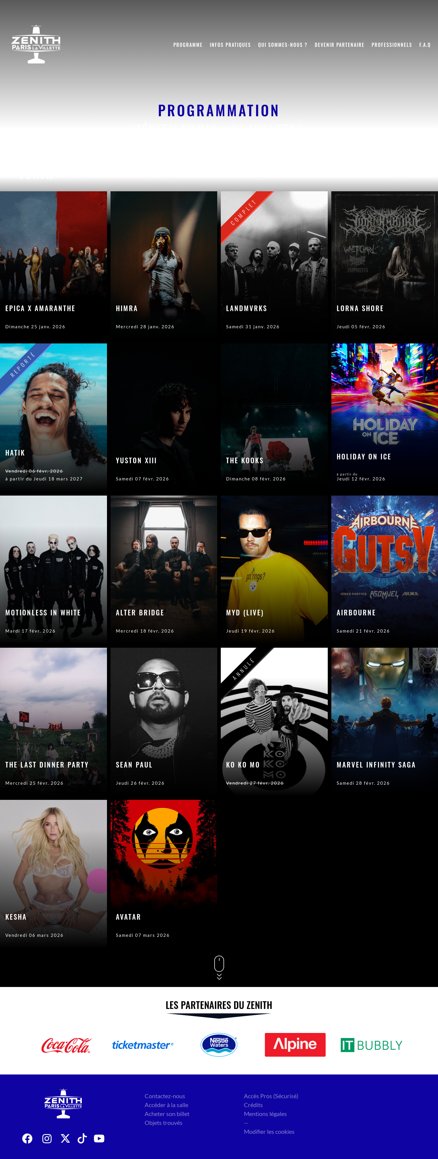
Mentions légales (265, 1113)
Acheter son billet (167, 1113)
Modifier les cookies (269, 1131)
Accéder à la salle (166, 1104)
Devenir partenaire (340, 44)
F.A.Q (425, 44)
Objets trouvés (164, 1122)
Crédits (253, 1104)
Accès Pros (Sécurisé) (271, 1095)
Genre (391, 173)
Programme (188, 44)
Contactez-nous (165, 1095)
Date (360, 173)
